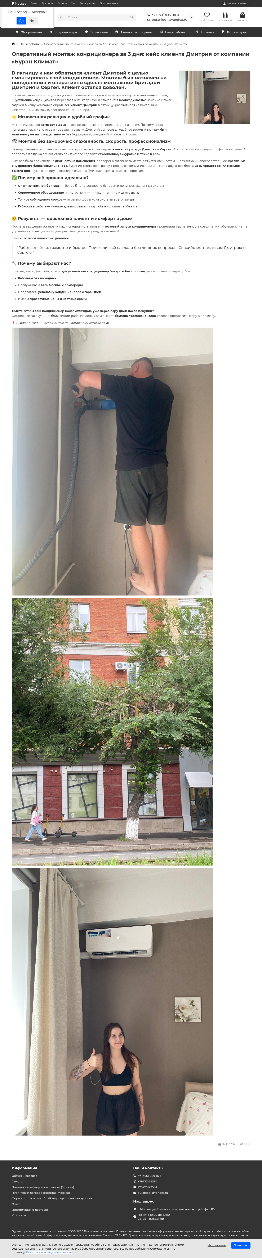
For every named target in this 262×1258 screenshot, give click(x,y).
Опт (73, 3)
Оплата (62, 3)
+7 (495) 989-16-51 (163, 15)
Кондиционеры (29, 33)
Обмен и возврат (24, 1176)
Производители (110, 3)
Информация (24, 1168)
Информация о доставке (30, 1209)
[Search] (101, 17)
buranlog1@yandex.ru (166, 20)
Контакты (19, 1215)
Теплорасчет (88, 3)
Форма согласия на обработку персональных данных (52, 1198)
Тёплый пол (96, 33)
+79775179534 (147, 1181)
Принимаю (241, 1245)
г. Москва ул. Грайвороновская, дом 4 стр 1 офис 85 (176, 1209)
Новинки (205, 33)
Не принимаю (217, 1245)
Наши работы (173, 33)
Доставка (47, 3)
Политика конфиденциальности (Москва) (43, 1187)
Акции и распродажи (133, 33)
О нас (34, 3)
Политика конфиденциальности (49, 1252)
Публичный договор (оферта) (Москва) (41, 1192)
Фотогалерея (234, 33)
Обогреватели (64, 33)
